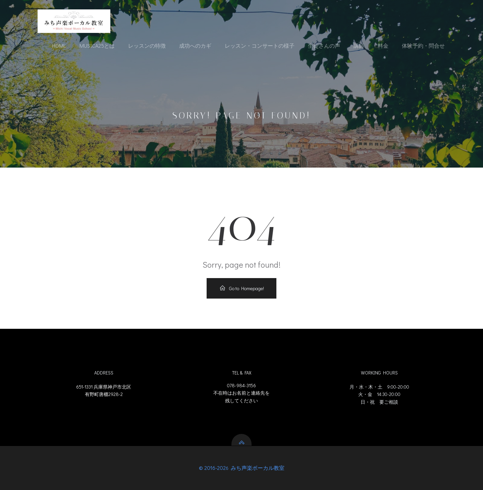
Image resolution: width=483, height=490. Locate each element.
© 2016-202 (212, 467)
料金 (383, 45)
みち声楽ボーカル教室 (256, 467)
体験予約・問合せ (423, 45)
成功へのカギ (195, 45)
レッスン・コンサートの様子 (259, 45)
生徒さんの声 (324, 45)
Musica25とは (97, 45)
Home (59, 45)
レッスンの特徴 (147, 45)
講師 (359, 45)
